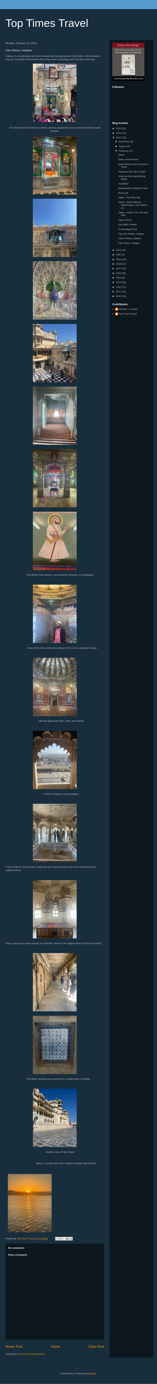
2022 (119, 250)
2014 (119, 277)
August (123, 146)
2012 (119, 287)
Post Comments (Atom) (32, 1354)
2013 (119, 282)
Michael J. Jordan (128, 309)
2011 (119, 291)
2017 (119, 268)
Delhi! (121, 154)
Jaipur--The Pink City (129, 197)
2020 (119, 254)
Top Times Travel (46, 23)
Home (55, 1346)
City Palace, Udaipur (129, 243)
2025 (119, 128)
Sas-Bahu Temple (127, 224)
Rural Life (123, 193)
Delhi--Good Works (128, 159)
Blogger (92, 1373)
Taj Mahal (123, 183)
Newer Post (14, 1346)
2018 (119, 264)
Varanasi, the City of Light (131, 171)
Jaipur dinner (125, 220)
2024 (119, 133)
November (125, 141)
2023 (119, 137)
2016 (119, 273)
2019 (119, 259)
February (124, 150)
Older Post (96, 1346)
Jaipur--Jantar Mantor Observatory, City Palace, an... (133, 205)
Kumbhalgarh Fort (127, 229)
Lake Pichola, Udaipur (129, 238)
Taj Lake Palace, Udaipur (131, 233)
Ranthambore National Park (132, 188)
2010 (119, 296)
